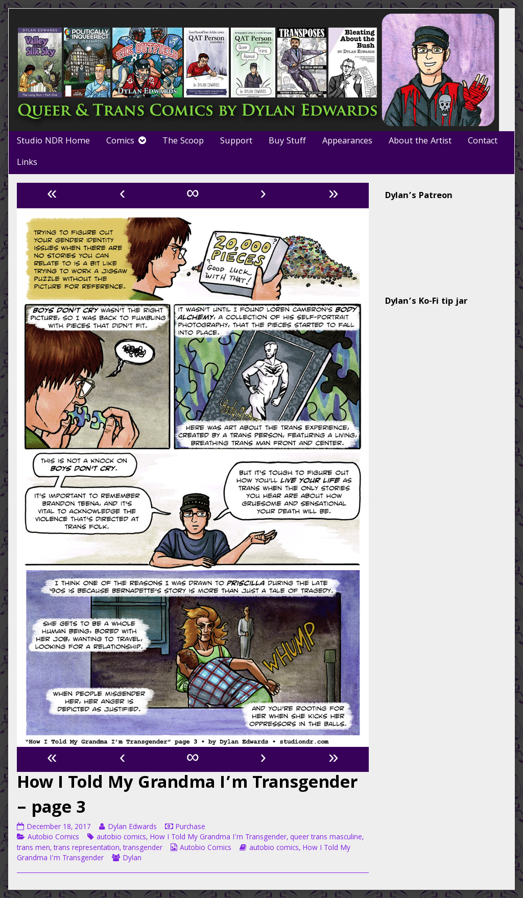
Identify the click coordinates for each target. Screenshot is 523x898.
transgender (142, 848)
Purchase (190, 827)
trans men (33, 848)
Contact (482, 141)
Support (236, 141)
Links (27, 163)
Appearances (347, 141)
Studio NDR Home (53, 141)
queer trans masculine (326, 838)
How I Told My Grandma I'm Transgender (218, 838)
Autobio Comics (53, 838)
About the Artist (420, 141)
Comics (120, 141)
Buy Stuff (287, 141)
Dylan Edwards (132, 827)
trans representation (87, 848)
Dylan (132, 859)
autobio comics (121, 838)
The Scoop (183, 141)
